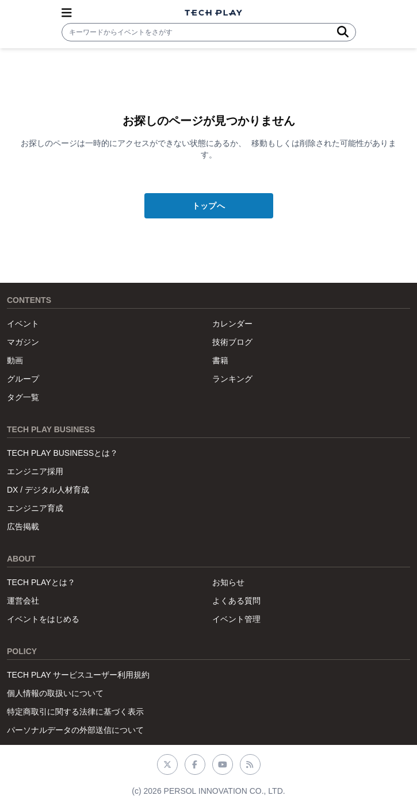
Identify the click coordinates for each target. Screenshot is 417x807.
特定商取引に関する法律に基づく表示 (75, 711)
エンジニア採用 (35, 471)
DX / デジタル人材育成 (48, 489)
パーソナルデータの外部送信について (75, 730)
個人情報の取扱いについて (55, 693)
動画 (15, 360)
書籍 (220, 360)
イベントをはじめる (43, 619)
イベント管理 (236, 619)
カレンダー (232, 323)
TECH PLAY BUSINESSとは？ (62, 453)
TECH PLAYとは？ (41, 582)
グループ (23, 378)
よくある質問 (236, 600)
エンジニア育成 (35, 508)
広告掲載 (23, 526)
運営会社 (23, 600)
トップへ (208, 205)
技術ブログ (232, 342)
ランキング (232, 378)
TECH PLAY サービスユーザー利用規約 (78, 674)
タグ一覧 (23, 397)
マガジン (23, 342)
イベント (23, 323)
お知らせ (228, 582)
